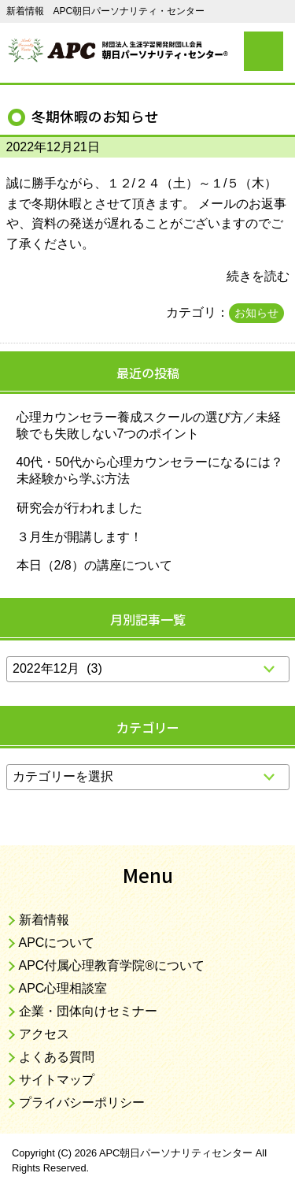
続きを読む (258, 276)
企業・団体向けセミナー (88, 1011)
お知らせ (256, 312)
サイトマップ (56, 1079)
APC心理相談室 (63, 988)
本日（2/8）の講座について (94, 565)
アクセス (44, 1034)
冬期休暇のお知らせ (95, 116)
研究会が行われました (79, 507)
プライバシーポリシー (82, 1102)
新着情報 (44, 919)
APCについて (57, 942)
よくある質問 (56, 1057)
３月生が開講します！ (79, 537)
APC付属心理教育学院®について (112, 965)
